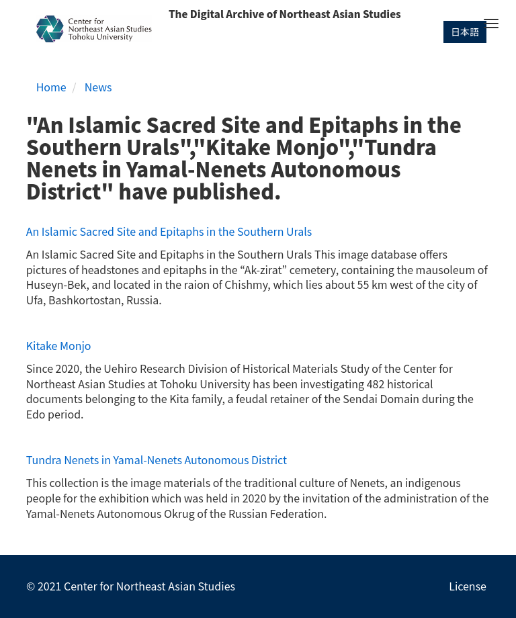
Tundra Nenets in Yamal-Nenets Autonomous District (156, 459)
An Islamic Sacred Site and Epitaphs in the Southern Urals (169, 231)
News (98, 87)
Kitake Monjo (58, 345)
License (467, 586)
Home (51, 87)
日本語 (465, 31)
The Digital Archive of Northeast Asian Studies (285, 14)
